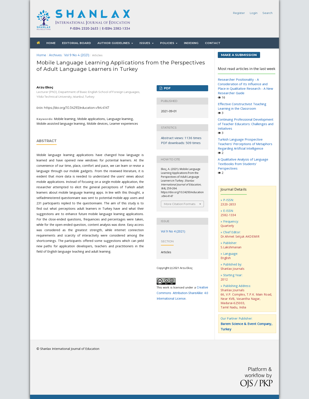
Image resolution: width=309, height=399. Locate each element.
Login (254, 13)
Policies (167, 43)
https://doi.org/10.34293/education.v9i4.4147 (76, 108)
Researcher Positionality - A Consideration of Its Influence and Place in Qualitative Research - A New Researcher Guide (245, 86)
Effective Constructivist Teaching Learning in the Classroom (242, 106)
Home (51, 43)
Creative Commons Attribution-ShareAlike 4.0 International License (182, 292)
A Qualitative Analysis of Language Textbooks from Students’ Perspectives (243, 163)
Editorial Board (76, 43)
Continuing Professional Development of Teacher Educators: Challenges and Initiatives (245, 123)
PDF (167, 88)
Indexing (191, 43)
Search (267, 13)
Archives (55, 55)
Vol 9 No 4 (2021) (76, 55)
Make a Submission (239, 55)
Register (239, 13)
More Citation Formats (179, 204)
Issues (145, 43)
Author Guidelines (114, 43)
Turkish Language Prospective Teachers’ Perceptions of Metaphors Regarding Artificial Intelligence (245, 143)
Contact (212, 43)
